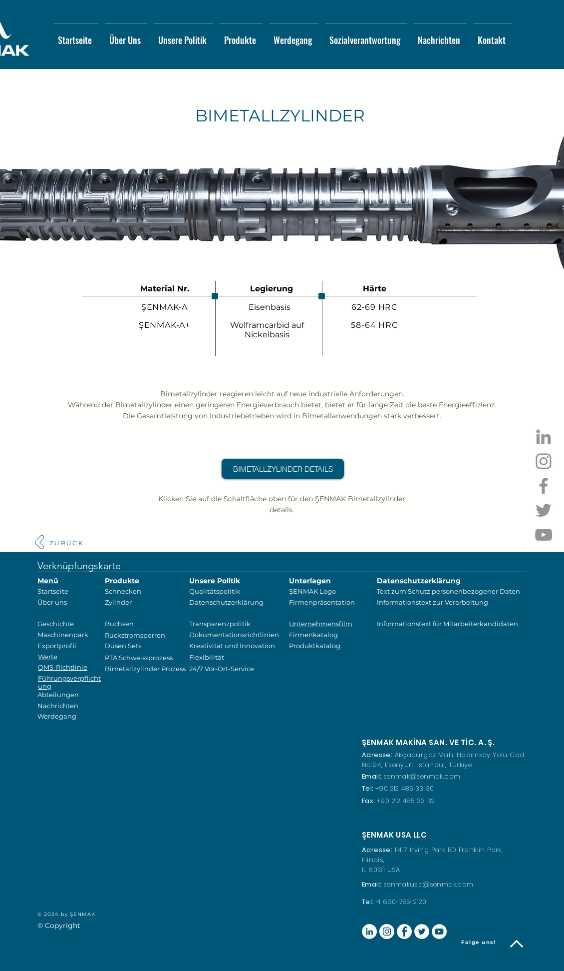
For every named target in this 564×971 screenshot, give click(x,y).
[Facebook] (543, 485)
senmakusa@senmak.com (428, 884)
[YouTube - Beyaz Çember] (439, 931)
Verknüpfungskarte (79, 566)
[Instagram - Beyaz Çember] (386, 931)
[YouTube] (543, 534)
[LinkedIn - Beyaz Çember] (369, 931)
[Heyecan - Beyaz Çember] (421, 931)
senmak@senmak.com (422, 776)
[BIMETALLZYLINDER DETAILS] (283, 469)
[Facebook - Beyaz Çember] (404, 931)
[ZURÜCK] (66, 543)
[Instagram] (543, 461)
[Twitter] (543, 510)
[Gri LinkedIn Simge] (543, 436)
